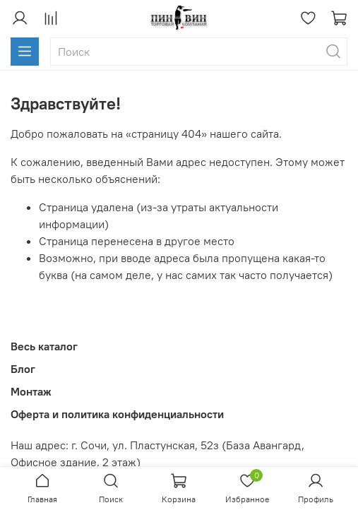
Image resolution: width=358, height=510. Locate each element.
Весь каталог (44, 346)
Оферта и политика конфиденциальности (117, 414)
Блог (23, 369)
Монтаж (31, 391)
